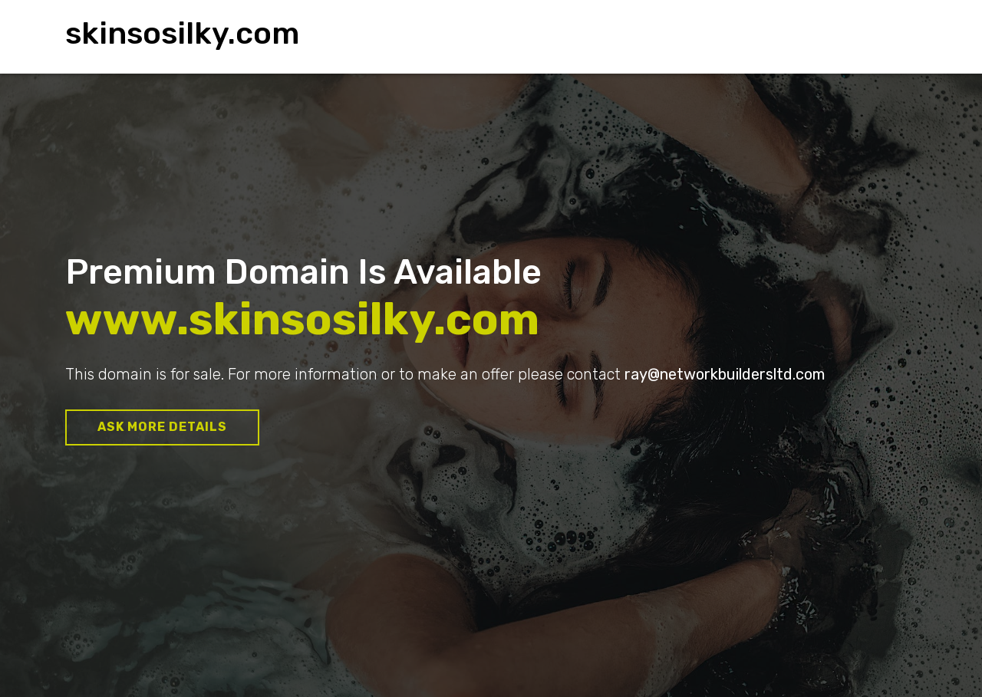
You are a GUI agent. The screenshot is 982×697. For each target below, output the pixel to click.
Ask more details (162, 426)
